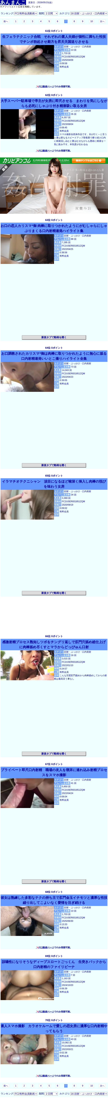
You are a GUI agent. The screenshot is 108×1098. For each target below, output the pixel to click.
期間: (42, 13)
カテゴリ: (64, 13)
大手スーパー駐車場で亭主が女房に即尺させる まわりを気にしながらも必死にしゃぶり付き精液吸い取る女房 (54, 103)
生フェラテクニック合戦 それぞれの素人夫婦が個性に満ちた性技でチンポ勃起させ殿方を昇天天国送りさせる (54, 39)
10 (91, 21)
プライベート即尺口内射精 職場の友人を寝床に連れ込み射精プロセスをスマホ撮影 (54, 772)
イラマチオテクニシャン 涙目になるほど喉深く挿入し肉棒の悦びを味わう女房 (54, 484)
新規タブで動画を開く (54, 337)
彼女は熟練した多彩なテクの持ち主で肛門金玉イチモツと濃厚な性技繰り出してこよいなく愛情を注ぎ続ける (54, 900)
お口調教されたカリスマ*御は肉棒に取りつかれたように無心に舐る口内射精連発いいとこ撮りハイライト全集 (54, 356)
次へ (102, 21)
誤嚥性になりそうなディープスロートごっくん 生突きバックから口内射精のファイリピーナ (54, 964)
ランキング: (7, 13)
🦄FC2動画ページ (45, 86)
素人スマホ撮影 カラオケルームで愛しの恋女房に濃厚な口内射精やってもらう (54, 1028)
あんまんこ (13, 2)
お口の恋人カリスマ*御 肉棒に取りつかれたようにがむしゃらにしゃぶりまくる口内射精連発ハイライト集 (54, 228)
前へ (6, 21)
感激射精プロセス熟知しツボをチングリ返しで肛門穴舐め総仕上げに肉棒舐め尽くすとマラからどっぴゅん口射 (54, 644)
